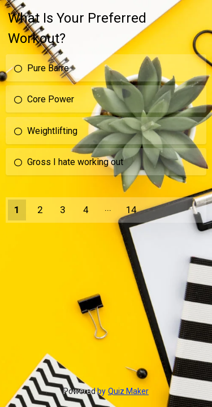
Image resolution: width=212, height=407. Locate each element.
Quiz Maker (128, 391)
